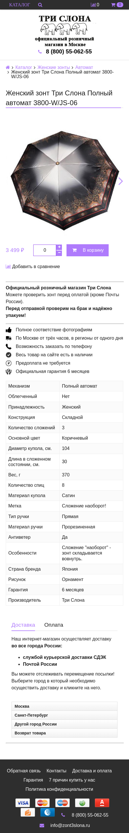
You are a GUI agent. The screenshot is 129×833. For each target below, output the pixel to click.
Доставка (23, 625)
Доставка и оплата (92, 770)
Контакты (56, 770)
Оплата (53, 625)
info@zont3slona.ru (64, 825)
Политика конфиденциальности (59, 789)
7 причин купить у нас (72, 780)
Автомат (84, 67)
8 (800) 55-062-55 (84, 815)
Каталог (23, 67)
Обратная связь (24, 770)
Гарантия (33, 780)
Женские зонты (54, 67)
